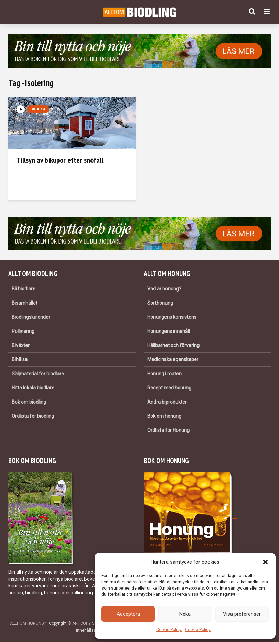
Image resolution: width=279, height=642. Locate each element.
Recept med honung (169, 388)
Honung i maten (164, 373)
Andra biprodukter (167, 402)
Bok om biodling (29, 402)
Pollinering (23, 331)
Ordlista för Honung (168, 430)
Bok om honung (164, 416)
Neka (185, 614)
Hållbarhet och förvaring (173, 345)
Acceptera (128, 614)
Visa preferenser (242, 614)
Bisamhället (24, 303)
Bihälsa (38, 109)
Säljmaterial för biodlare (38, 373)
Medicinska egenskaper (172, 359)
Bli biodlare (23, 289)
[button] (265, 562)
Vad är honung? (164, 289)
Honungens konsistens (171, 317)
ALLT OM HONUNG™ (28, 623)
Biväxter (21, 345)
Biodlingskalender (31, 317)
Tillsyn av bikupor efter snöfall (60, 160)
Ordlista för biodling (33, 416)
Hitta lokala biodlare (33, 388)
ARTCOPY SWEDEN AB (93, 623)
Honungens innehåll (168, 331)
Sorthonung (160, 303)
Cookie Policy (169, 629)
